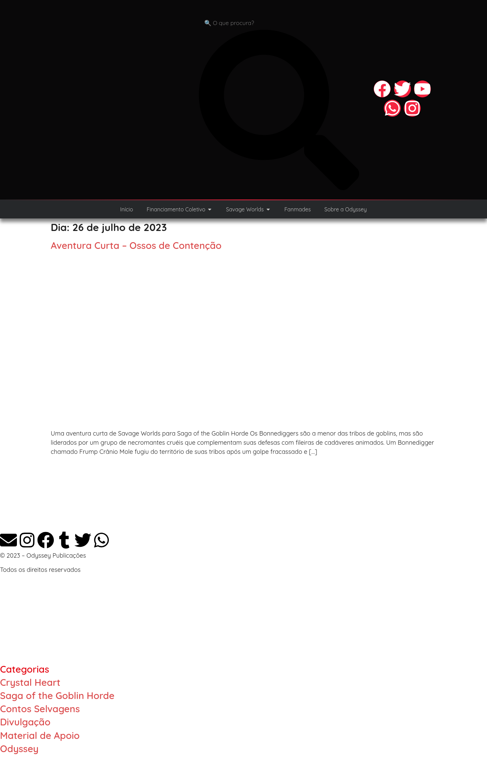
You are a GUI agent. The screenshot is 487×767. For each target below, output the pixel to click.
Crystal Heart (30, 682)
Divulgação (25, 722)
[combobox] (279, 23)
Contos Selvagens (40, 709)
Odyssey (19, 748)
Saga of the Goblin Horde (57, 695)
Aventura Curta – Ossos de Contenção (136, 245)
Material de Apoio (40, 735)
